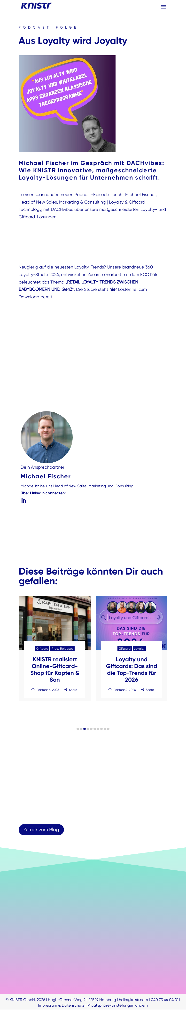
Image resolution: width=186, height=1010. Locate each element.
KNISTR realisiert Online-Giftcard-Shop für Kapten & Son (54, 674)
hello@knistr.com (133, 1004)
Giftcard (42, 653)
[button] (78, 734)
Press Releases (62, 653)
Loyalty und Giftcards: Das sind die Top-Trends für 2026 (131, 674)
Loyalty (139, 653)
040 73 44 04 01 (164, 1004)
